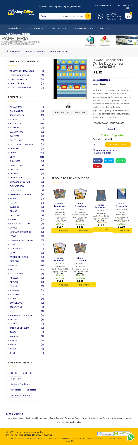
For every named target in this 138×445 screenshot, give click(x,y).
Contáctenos (43, 418)
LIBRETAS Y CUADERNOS (20, 232)
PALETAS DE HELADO (19, 257)
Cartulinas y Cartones (20, 395)
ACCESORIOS (16, 106)
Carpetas (66, 6)
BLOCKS (13, 119)
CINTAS (13, 152)
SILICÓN (13, 319)
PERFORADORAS (17, 273)
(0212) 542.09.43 (113, 16)
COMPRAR (63, 231)
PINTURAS (14, 282)
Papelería (16, 51)
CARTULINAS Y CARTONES (21, 144)
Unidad (111, 129)
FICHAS (13, 198)
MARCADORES (16, 248)
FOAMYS (14, 202)
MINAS (12, 252)
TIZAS (12, 353)
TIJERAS (13, 340)
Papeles (57, 6)
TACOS (13, 332)
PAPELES (13, 265)
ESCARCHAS (15, 190)
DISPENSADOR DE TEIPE (20, 182)
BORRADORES (16, 127)
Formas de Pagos (72, 418)
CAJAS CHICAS (16, 132)
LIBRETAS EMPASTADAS (20, 75)
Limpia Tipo (76, 6)
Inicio (9, 418)
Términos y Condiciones (114, 418)
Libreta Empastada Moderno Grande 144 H (121, 207)
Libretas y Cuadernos (35, 51)
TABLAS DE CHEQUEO (19, 328)
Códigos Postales (73, 422)
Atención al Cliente (104, 5)
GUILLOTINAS (15, 215)
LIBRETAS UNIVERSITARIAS (21, 87)
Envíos (84, 418)
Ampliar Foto (62, 112)
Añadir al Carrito (118, 144)
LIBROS (13, 236)
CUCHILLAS (15, 173)
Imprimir (80, 112)
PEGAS (13, 269)
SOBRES (13, 323)
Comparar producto (105, 153)
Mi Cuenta (123, 5)
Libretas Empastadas (58, 51)
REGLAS (13, 298)
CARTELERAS (15, 140)
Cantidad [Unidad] (102, 139)
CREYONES (14, 169)
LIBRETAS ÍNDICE (17, 83)
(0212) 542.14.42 (113, 19)
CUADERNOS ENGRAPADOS (22, 71)
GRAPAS (13, 211)
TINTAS (13, 344)
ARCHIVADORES (17, 115)
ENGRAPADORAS (17, 186)
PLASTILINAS (15, 290)
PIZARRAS (14, 286)
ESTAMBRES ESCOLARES (20, 194)
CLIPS (12, 157)
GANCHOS (14, 207)
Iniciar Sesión (19, 418)
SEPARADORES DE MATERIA (22, 315)
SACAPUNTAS (16, 307)
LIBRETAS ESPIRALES (18, 79)
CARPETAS (14, 136)
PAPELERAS (14, 261)
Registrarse (31, 418)
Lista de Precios (95, 418)
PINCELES (14, 278)
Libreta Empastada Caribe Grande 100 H (101, 208)
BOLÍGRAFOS (15, 123)
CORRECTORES (16, 165)
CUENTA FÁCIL (16, 177)
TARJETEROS (15, 336)
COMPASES (15, 161)
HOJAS (13, 219)
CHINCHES (14, 148)
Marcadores (15, 389)
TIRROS (13, 348)
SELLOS (13, 311)
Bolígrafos (31, 389)
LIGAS (12, 244)
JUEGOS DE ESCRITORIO (20, 223)
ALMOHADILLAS (16, 111)
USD (129, 8)
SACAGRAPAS (16, 303)
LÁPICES (13, 227)
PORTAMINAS (16, 294)
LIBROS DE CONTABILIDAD (21, 240)
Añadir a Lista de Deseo (107, 150)
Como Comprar (57, 418)
